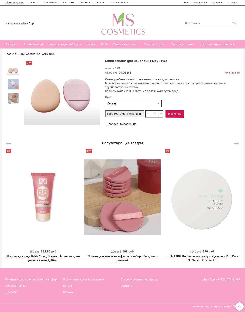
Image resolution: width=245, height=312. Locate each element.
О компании (51, 2)
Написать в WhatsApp (20, 23)
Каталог (33, 2)
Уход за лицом (153, 44)
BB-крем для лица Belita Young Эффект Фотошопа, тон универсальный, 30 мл (43, 258)
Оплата (100, 2)
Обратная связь (15, 285)
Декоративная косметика (217, 44)
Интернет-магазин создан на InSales (216, 306)
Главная (11, 54)
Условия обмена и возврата (139, 279)
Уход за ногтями (182, 44)
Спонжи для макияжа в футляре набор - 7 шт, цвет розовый (122, 258)
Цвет (108, 97)
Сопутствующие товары (122, 143)
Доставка (84, 2)
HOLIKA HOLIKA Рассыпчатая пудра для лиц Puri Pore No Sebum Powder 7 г (202, 258)
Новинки (91, 44)
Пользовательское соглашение (83, 279)
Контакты (68, 2)
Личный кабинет (119, 2)
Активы (11, 44)
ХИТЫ (104, 44)
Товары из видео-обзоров (64, 44)
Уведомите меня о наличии (124, 113)
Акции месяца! (33, 44)
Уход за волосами (125, 44)
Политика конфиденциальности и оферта (32, 279)
